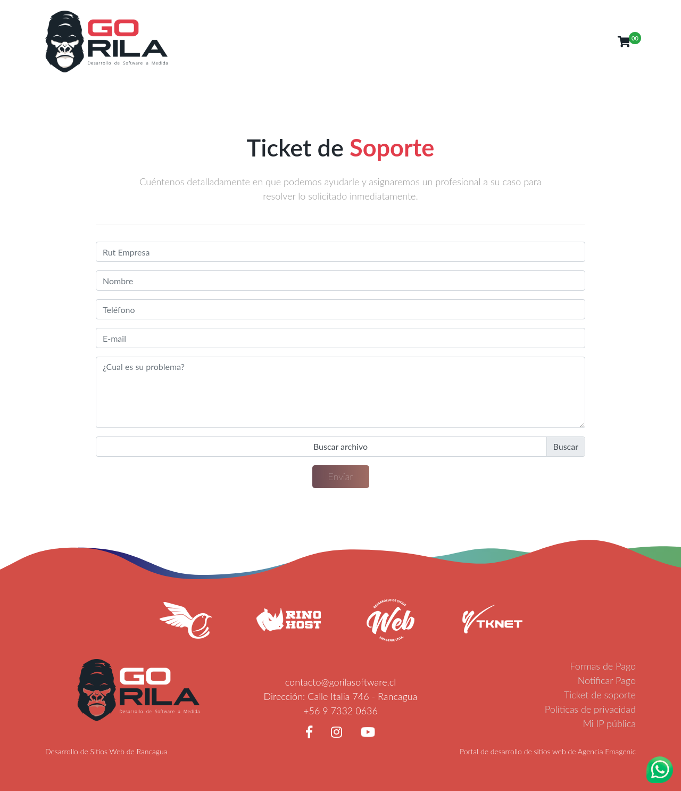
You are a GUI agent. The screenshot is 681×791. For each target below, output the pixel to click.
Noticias (501, 41)
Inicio (374, 41)
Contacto (545, 41)
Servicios (457, 41)
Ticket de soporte (600, 695)
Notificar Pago (607, 680)
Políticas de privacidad (590, 709)
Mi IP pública (609, 723)
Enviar (340, 476)
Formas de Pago (603, 666)
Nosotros (412, 41)
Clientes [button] (589, 41)
